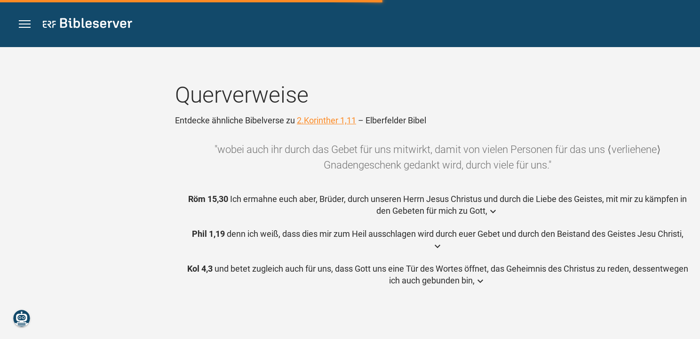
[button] (25, 24)
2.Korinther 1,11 (326, 120)
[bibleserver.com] (87, 25)
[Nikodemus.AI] (21, 318)
